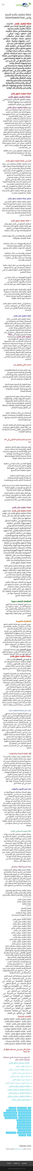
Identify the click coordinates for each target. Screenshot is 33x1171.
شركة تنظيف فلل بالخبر (24, 1118)
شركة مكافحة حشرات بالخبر (19, 1070)
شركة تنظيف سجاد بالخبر (24, 1115)
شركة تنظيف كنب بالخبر (11, 1118)
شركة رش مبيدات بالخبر (21, 1073)
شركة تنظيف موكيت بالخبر (24, 1132)
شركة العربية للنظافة (14, 1168)
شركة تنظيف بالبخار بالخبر (24, 1110)
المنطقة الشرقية (22, 1108)
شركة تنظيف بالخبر (23, 1066)
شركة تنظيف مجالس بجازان (19, 1096)
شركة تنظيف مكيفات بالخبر (19, 1090)
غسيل (29, 1135)
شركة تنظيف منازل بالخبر (24, 1130)
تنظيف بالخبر (12, 1108)
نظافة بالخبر (22, 1135)
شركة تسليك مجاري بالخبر (20, 1076)
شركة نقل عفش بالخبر (21, 1100)
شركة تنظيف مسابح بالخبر (19, 1093)
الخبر (29, 1108)
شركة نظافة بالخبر (10, 1132)
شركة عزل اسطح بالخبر (21, 1080)
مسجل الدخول (19, 1149)
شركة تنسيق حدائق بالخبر (19, 1063)
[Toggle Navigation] (3, 5)
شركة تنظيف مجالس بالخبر (23, 1120)
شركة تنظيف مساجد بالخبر (23, 1125)
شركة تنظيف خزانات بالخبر (19, 1086)
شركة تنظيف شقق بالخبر (10, 1115)
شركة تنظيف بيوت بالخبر (24, 1113)
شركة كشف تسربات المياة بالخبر (17, 1083)
